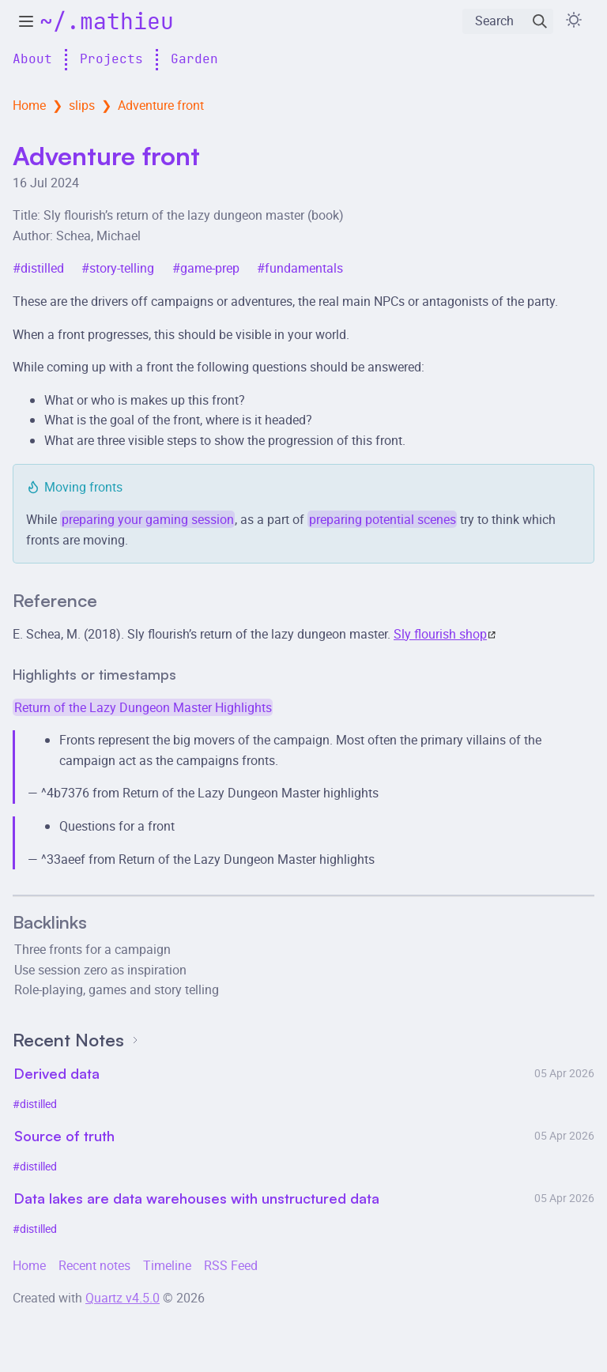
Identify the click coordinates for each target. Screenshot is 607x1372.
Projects (111, 59)
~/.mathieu (107, 23)
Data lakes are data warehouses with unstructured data (196, 1198)
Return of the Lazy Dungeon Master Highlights (143, 707)
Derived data (57, 1073)
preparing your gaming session (148, 519)
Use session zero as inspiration (100, 969)
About (32, 59)
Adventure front (161, 105)
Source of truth (64, 1135)
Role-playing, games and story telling (116, 989)
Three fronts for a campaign (92, 949)
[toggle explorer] (26, 21)
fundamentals (304, 268)
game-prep (209, 268)
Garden (194, 59)
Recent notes (94, 1265)
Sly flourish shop (445, 634)
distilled (42, 268)
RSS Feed (231, 1265)
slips (82, 105)
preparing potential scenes (382, 519)
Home (29, 105)
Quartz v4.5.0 (122, 1297)
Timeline (167, 1265)
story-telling (121, 268)
